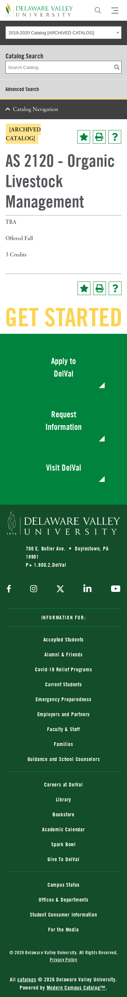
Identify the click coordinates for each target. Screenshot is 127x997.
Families (63, 744)
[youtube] (114, 589)
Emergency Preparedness (63, 699)
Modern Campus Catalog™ (76, 987)
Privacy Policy (63, 959)
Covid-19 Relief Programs (63, 669)
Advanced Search (22, 89)
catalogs (26, 979)
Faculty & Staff (63, 729)
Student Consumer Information (63, 914)
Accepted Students (63, 639)
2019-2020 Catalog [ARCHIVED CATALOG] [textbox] (51, 32)
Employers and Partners (63, 714)
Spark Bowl (63, 844)
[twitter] (60, 589)
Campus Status (63, 884)
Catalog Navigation (35, 109)
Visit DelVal (63, 467)
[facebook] (10, 589)
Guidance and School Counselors (63, 759)
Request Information (63, 420)
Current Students (63, 684)
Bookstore (63, 814)
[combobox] (63, 32)
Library (63, 799)
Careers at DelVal (63, 784)
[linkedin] (87, 589)
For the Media (63, 929)
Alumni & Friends (63, 654)
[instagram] (34, 589)
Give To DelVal (63, 859)
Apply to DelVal (63, 367)
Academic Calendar (63, 829)
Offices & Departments (63, 899)
